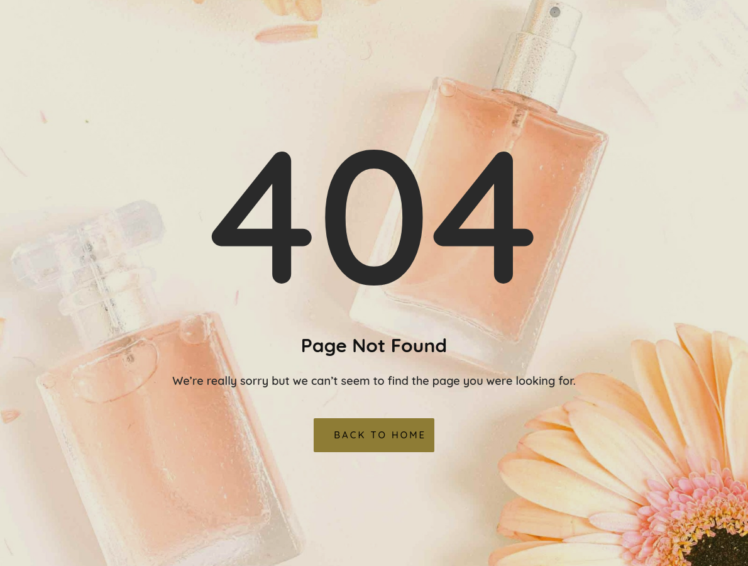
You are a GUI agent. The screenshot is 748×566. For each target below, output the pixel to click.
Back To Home (380, 435)
